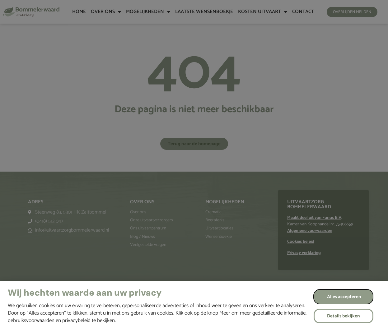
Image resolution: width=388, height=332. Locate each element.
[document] (194, 166)
